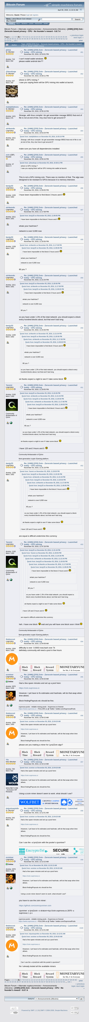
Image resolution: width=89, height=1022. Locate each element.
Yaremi (9, 385)
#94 (81, 641)
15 (39, 37)
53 (5, 41)
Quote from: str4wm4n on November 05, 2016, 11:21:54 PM (41, 333)
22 (56, 37)
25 (64, 37)
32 (18, 39)
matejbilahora (12, 107)
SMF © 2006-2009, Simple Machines (54, 1010)
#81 (81, 52)
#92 (81, 466)
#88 (81, 239)
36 (27, 39)
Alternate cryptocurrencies (29, 29)
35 (25, 39)
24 (61, 37)
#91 (81, 387)
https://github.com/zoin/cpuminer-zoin (35, 905)
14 (37, 37)
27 (5, 39)
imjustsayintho (13, 808)
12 (32, 37)
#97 (81, 762)
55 (10, 41)
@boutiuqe (11, 71)
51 (64, 39)
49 (59, 39)
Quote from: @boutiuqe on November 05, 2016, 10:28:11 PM (41, 163)
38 (32, 39)
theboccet (10, 639)
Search (24, 23)
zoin (8, 155)
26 (66, 37)
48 (57, 39)
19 (49, 37)
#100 (81, 928)
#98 (81, 811)
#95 (81, 677)
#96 (81, 715)
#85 (81, 157)
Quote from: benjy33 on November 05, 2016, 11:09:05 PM (40, 215)
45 (49, 39)
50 (61, 39)
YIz (7, 760)
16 (42, 37)
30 (13, 39)
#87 (81, 210)
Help (18, 23)
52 (66, 39)
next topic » (79, 37)
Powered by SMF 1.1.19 (30, 1010)
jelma (8, 50)
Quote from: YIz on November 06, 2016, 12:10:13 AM (38, 865)
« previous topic (76, 35)
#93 (81, 544)
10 (27, 37)
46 (52, 39)
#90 (81, 328)
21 (54, 37)
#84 (81, 131)
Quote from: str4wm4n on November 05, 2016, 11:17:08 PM (41, 245)
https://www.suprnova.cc (28, 709)
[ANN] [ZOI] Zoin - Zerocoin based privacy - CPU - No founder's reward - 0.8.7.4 (44, 30)
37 (30, 39)
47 (54, 39)
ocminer (9, 674)
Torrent (13, 20)
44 (47, 39)
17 (44, 37)
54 (8, 41)
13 (34, 37)
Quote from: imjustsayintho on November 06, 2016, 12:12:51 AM (42, 934)
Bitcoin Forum (10, 29)
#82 (81, 74)
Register (38, 23)
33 (20, 39)
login (28, 15)
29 (10, 39)
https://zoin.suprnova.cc (29, 688)
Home (11, 23)
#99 (81, 860)
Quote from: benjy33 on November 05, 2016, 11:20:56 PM (40, 283)
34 (23, 39)
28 (8, 39)
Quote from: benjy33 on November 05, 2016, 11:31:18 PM (40, 550)
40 (37, 39)
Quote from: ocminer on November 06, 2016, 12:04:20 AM (40, 721)
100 (15, 41)
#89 (81, 278)
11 (29, 37)
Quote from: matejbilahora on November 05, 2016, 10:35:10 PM (42, 136)
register (35, 15)
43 (44, 39)
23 (59, 37)
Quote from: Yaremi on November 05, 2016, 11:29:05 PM (39, 471)
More (46, 23)
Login (31, 23)
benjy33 (9, 186)
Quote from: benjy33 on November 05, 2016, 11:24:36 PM (40, 393)
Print (81, 40)
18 (46, 37)
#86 (81, 188)
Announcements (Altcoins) (54, 29)
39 (35, 39)
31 (15, 39)
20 (51, 37)
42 (42, 39)
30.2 (7, 20)
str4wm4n (10, 128)
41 (40, 39)
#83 (81, 109)
